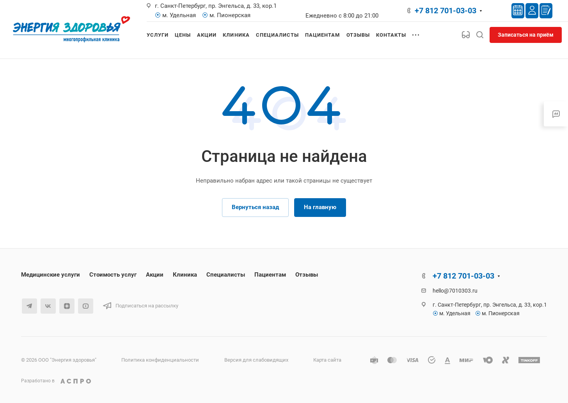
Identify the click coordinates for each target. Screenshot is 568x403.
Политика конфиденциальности (160, 360)
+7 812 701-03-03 (445, 10)
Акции (154, 274)
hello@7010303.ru (455, 291)
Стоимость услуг (113, 274)
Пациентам (270, 274)
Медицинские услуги (50, 274)
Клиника (185, 274)
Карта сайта (327, 360)
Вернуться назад (255, 207)
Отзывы (306, 274)
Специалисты (225, 274)
